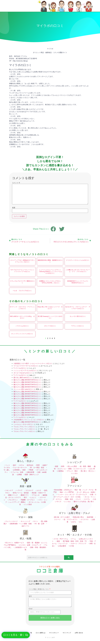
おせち (73, 522)
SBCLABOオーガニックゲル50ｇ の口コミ (22, 317)
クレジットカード (11, 521)
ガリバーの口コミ (50, 326)
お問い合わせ (79, 632)
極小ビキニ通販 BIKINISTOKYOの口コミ (27, 380)
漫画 (58, 541)
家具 (62, 466)
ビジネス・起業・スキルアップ (30, 545)
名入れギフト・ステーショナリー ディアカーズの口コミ (77, 307)
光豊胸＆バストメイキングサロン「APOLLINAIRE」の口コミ (50, 282)
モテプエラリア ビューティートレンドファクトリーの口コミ (22, 270)
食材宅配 (90, 517)
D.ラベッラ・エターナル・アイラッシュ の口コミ (22, 307)
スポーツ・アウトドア (78, 543)
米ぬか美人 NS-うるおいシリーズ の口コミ (50, 307)
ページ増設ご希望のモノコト (39, 589)
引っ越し (7, 470)
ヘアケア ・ (21, 490)
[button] (15, 635)
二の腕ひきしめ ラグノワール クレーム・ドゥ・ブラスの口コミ (78, 270)
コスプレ (87, 499)
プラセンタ (36, 495)
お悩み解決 (62, 546)
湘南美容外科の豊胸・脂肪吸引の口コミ (50, 261)
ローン (35, 521)
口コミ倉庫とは (40, 632)
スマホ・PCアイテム (61, 539)
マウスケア (29, 490)
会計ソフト (25, 526)
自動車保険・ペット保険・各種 (21, 524)
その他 (71, 546)
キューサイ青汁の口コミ (78, 316)
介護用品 (60, 471)
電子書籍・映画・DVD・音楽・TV (75, 541)
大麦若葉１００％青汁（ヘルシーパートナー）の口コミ (33, 363)
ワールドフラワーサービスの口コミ (26, 366)
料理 (38, 465)
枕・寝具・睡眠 (85, 466)
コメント (16, 183)
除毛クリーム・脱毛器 (21, 493)
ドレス (78, 499)
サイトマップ (67, 632)
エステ (38, 490)
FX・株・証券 (39, 524)
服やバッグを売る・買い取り (84, 501)
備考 (30, 596)
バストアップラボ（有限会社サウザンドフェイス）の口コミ (22, 261)
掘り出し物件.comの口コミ (23, 377)
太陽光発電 (30, 472)
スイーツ (57, 519)
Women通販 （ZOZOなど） (63, 490)
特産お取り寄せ (78, 517)
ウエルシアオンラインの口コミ (24, 427)
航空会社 (30, 465)
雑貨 (56, 466)
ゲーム (73, 539)
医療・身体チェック (32, 474)
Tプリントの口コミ (77, 326)
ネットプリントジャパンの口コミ (22, 334)
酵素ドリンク (13, 495)
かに (80, 522)
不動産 (31, 470)
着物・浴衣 (69, 499)
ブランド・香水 (72, 471)
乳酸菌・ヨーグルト (28, 500)
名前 (13, 207)
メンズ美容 (28, 504)
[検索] (68, 557)
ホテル (21, 465)
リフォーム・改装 (17, 472)
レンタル (67, 501)
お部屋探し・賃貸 (19, 470)
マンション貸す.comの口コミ (24, 389)
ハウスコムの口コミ (22, 326)
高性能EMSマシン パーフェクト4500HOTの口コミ (77, 282)
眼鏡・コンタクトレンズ (77, 469)
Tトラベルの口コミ (20, 368)
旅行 (14, 465)
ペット (7, 465)
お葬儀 (19, 474)
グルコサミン (13, 500)
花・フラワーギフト (71, 519)
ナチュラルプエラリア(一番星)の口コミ (22, 282)
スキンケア (9, 490)
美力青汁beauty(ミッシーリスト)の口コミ (50, 317)
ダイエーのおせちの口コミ (23, 373)
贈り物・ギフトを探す (62, 517)
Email (30, 609)
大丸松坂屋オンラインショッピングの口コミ (29, 420)
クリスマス (85, 519)
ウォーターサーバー (20, 467)
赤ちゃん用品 (72, 466)
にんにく (33, 497)
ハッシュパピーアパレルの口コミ (25, 370)
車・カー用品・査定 (37, 467)
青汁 (25, 497)
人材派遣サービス (21, 547)
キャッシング (25, 521)
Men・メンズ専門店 (67, 492)
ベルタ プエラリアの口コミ (22, 290)
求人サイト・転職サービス (14, 543)
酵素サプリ (25, 495)
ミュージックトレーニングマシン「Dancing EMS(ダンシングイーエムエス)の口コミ (50, 271)
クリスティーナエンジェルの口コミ (77, 260)
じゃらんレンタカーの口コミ (24, 424)
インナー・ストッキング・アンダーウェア (72, 494)
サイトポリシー (54, 632)
